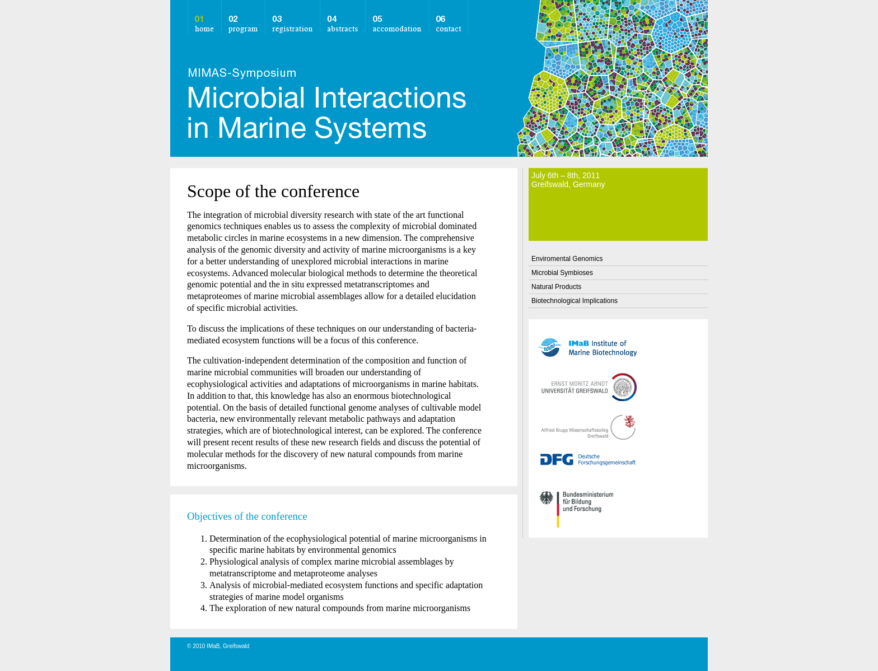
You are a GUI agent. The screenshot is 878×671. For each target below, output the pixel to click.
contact (448, 17)
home (204, 17)
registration (291, 17)
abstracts (342, 17)
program (242, 17)
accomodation (396, 17)
